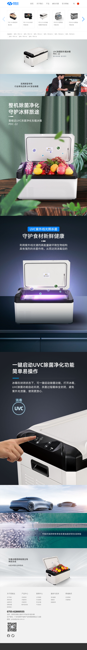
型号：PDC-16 (18, 34)
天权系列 (24, 597)
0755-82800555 (15, 611)
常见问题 (38, 602)
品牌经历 (9, 602)
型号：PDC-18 (28, 34)
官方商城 (65, 3)
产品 (47, 3)
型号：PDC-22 (38, 34)
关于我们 (40, 3)
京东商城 (67, 597)
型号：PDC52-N (70, 34)
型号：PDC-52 (33, 36)
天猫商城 (67, 600)
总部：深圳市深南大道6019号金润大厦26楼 (21, 614)
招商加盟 (9, 604)
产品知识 (38, 604)
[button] (83, 19)
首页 (32, 3)
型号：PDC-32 (13, 36)
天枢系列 (24, 602)
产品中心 (25, 593)
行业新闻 (38, 600)
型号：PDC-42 (23, 36)
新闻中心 (39, 593)
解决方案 (55, 3)
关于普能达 (11, 593)
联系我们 (9, 607)
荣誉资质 (9, 600)
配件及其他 (25, 604)
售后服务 (53, 597)
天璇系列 (24, 600)
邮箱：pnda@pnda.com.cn (15, 619)
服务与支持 (55, 593)
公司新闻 (38, 597)
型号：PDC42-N (59, 34)
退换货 (53, 600)
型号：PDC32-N (48, 34)
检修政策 (53, 602)
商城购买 (68, 593)
